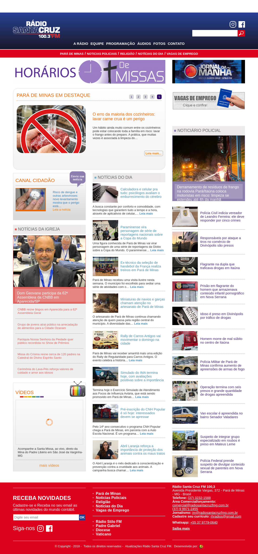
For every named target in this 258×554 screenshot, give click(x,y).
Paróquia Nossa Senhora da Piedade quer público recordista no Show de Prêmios (45, 341)
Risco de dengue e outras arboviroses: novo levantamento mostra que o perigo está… (66, 200)
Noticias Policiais (102, 53)
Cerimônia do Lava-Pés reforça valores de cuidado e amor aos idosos (45, 370)
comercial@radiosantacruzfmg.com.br (200, 505)
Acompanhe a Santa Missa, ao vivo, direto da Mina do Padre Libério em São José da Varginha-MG (50, 452)
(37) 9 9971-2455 (185, 509)
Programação (120, 44)
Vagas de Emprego (182, 53)
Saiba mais (181, 528)
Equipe (97, 44)
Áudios (144, 44)
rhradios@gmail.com (226, 516)
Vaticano (102, 534)
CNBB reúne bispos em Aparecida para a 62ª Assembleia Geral (47, 311)
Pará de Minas (71, 53)
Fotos (159, 44)
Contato (176, 44)
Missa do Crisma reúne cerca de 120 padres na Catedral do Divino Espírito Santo (49, 355)
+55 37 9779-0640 (204, 522)
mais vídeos (49, 465)
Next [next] (168, 129)
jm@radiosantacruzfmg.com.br (215, 513)
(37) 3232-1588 (199, 498)
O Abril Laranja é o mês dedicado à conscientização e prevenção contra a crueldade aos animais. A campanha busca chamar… (128, 467)
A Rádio (80, 44)
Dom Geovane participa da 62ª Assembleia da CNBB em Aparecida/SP (42, 296)
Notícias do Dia (150, 53)
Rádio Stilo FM (107, 522)
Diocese (101, 530)
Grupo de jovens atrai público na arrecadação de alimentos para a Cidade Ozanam (48, 326)
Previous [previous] (9, 129)
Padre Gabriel (106, 526)
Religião (127, 53)
